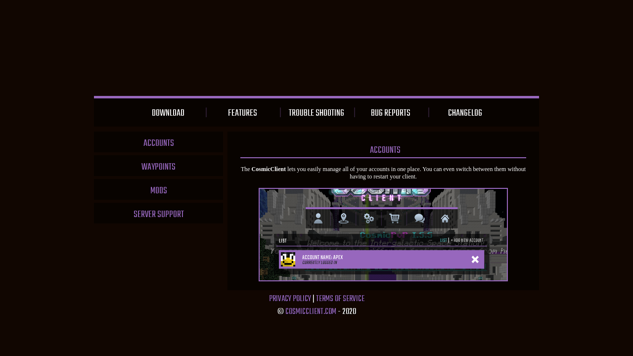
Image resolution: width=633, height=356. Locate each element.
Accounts (158, 143)
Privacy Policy (290, 299)
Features (242, 113)
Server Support (159, 215)
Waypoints (158, 167)
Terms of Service (340, 299)
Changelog (465, 113)
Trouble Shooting (316, 113)
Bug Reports (390, 113)
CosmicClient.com (310, 312)
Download (168, 113)
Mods (158, 191)
